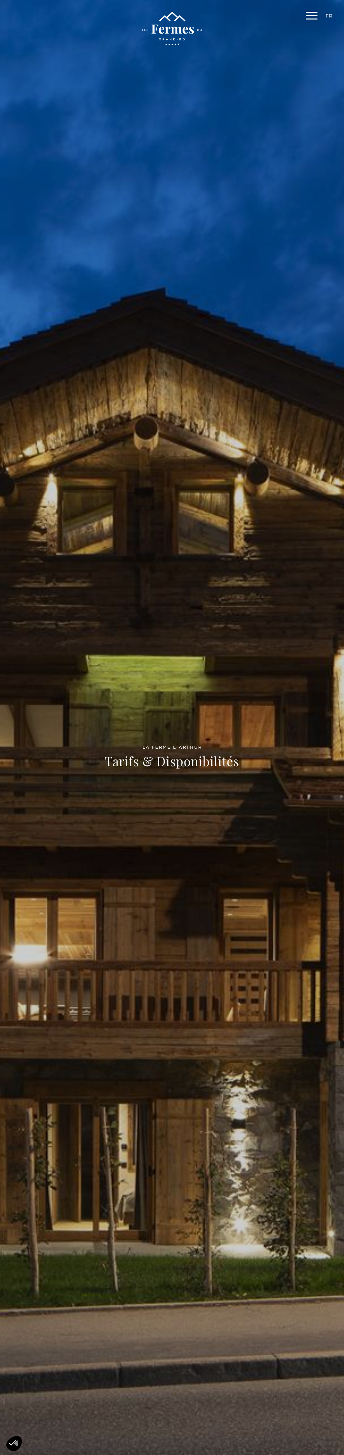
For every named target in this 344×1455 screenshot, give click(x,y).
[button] (14, 1443)
